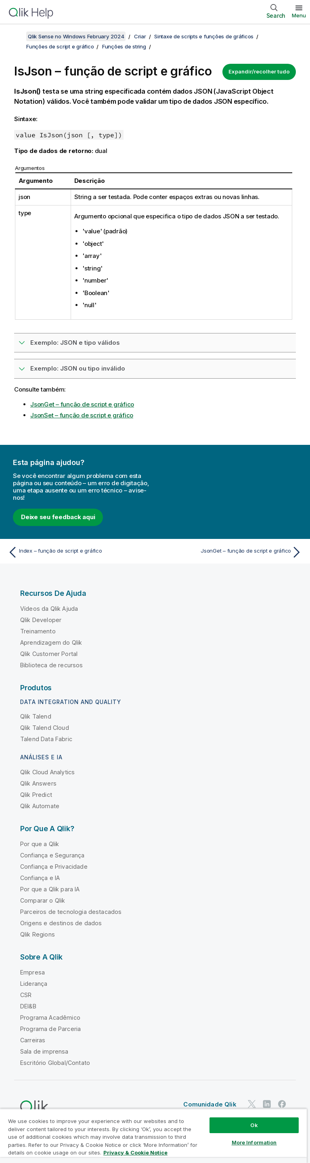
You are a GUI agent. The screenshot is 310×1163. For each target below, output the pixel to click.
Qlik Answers (38, 783)
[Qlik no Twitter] (252, 1104)
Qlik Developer (40, 619)
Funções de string (124, 46)
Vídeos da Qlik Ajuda (49, 608)
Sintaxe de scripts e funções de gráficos (203, 36)
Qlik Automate (39, 806)
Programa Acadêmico (50, 1017)
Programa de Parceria (50, 1028)
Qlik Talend (35, 716)
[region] (153, 1136)
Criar (140, 36)
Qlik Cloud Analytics (47, 772)
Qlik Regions (37, 934)
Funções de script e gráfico (60, 46)
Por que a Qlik (39, 843)
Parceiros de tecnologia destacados (70, 911)
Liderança (33, 983)
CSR (25, 994)
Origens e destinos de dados (61, 923)
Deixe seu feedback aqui (58, 517)
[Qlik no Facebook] (282, 1104)
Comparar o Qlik (42, 900)
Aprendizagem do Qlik (51, 642)
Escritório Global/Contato (55, 1062)
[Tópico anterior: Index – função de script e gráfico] (79, 552)
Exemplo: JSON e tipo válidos (75, 342)
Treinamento (38, 631)
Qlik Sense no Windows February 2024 (76, 36)
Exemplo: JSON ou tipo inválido (77, 368)
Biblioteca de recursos (51, 665)
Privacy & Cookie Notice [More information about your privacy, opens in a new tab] (135, 1152)
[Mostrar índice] (16, 36)
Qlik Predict (36, 794)
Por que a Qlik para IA (50, 889)
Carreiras (32, 1040)
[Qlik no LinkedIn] (267, 1104)
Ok (254, 1125)
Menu (299, 15)
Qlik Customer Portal (49, 653)
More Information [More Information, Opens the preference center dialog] (254, 1142)
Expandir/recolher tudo (259, 71)
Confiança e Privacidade (54, 866)
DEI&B (28, 1006)
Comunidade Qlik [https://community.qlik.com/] (209, 1104)
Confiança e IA (40, 877)
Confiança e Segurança (52, 855)
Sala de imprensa (44, 1051)
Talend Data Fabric (46, 739)
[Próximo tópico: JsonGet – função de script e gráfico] (231, 552)
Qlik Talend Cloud (44, 727)
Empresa (32, 972)
